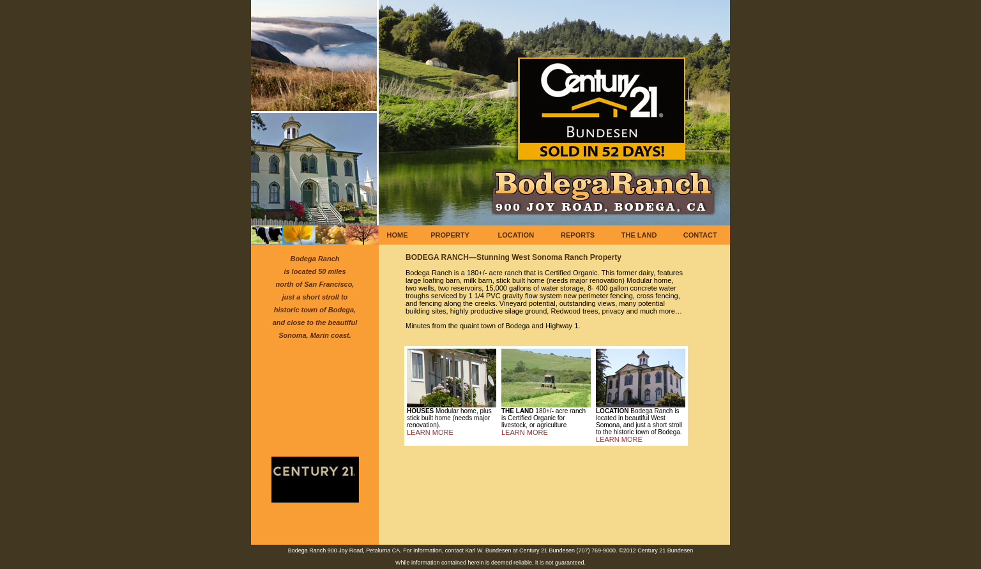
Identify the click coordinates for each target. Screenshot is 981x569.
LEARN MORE (430, 432)
